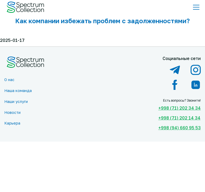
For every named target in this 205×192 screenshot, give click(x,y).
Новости (12, 112)
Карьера (12, 123)
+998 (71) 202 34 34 (179, 108)
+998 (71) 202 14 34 (179, 118)
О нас (9, 79)
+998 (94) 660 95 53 (179, 127)
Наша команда (18, 90)
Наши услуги (16, 101)
